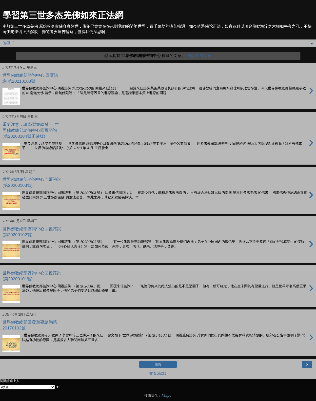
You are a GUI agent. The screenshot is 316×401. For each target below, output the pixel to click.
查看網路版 (158, 374)
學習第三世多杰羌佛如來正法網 (62, 15)
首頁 (158, 364)
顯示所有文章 (200, 55)
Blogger (166, 396)
